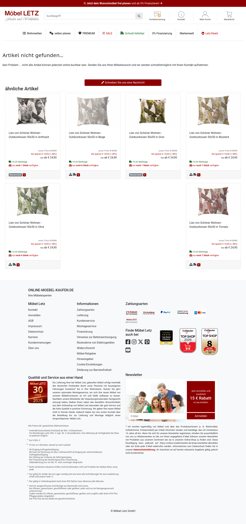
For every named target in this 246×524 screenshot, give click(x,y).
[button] (181, 16)
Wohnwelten (32, 33)
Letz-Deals (210, 33)
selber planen (60, 33)
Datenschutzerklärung (144, 449)
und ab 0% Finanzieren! (123, 3)
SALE (107, 33)
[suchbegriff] (90, 16)
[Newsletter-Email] (157, 416)
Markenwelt (187, 33)
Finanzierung (84, 331)
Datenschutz (35, 331)
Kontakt (33, 309)
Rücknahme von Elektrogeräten (96, 342)
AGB (30, 320)
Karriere (33, 337)
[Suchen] (139, 16)
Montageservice (86, 326)
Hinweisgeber (85, 359)
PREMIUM (86, 33)
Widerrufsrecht (86, 348)
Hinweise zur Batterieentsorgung (97, 337)
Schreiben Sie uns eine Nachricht (123, 82)
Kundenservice (86, 320)
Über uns (33, 348)
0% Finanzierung (162, 33)
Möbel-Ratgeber (86, 353)
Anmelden (34, 315)
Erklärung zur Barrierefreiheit (94, 370)
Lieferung (82, 315)
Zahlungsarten (85, 309)
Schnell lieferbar (132, 33)
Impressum (35, 326)
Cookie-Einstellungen (89, 364)
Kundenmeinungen (39, 342)
